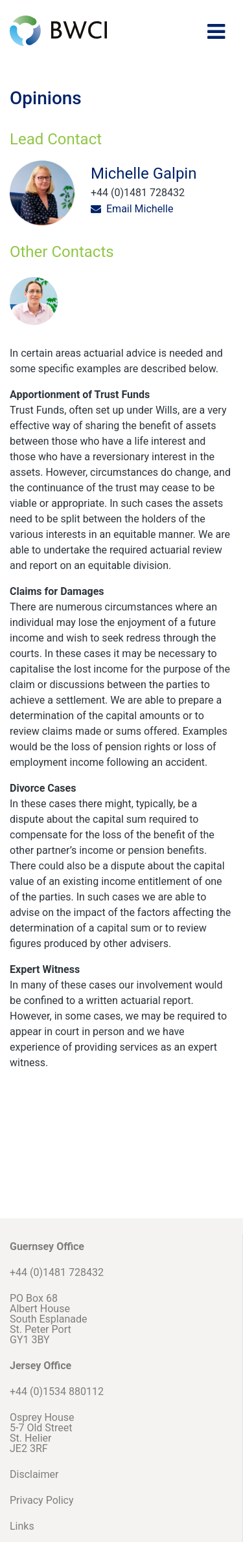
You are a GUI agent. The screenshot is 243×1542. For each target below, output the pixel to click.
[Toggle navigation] (216, 31)
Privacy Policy (42, 1500)
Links (22, 1526)
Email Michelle (139, 209)
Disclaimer (34, 1474)
